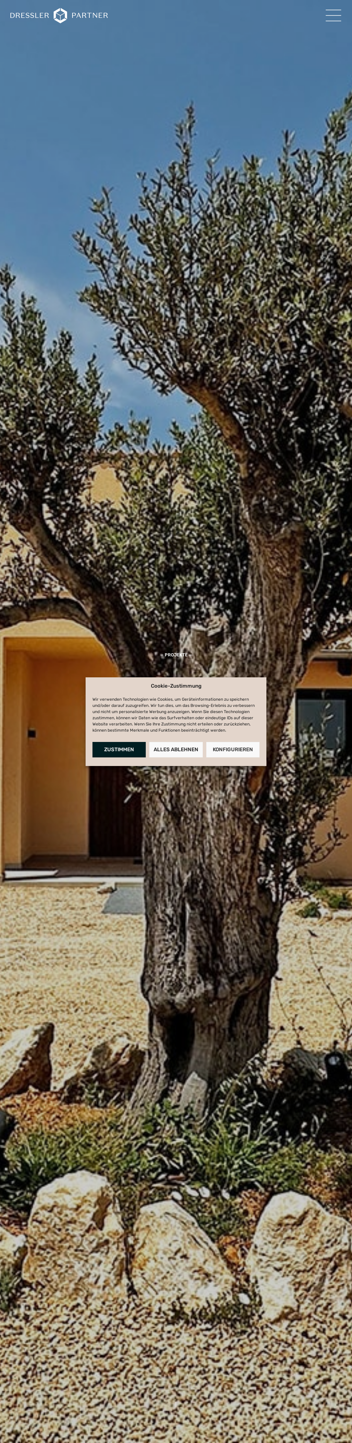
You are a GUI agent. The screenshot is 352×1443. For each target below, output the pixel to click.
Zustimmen (119, 749)
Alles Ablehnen (176, 749)
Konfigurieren (233, 749)
